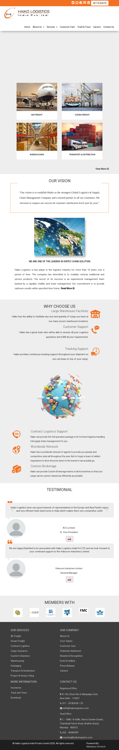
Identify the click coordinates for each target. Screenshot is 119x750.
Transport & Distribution (23, 670)
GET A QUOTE (100, 3)
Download (16, 697)
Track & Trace (84, 27)
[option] (18, 612)
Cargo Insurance (19, 651)
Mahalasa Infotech (96, 746)
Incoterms (16, 687)
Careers (97, 27)
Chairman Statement (70, 651)
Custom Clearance (20, 655)
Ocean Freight (18, 641)
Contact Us (108, 27)
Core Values (66, 641)
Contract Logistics (20, 646)
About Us (38, 27)
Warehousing (17, 660)
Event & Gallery (67, 660)
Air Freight (16, 636)
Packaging (16, 665)
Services (52, 27)
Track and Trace (19, 692)
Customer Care (67, 27)
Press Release (67, 665)
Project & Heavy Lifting (22, 675)
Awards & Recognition (71, 655)
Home (27, 27)
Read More (68, 291)
